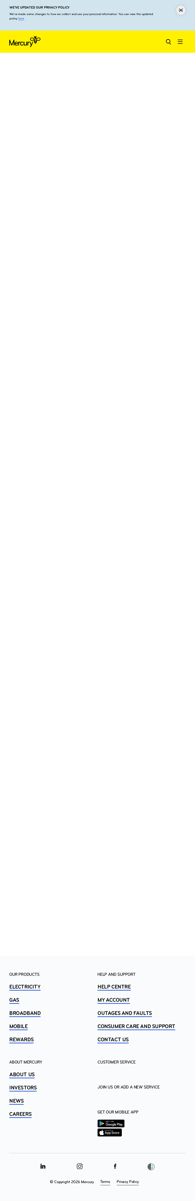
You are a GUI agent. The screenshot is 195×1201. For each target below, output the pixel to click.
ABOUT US (22, 1075)
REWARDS (21, 1040)
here (21, 18)
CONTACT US (113, 1040)
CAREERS (20, 1114)
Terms (105, 1182)
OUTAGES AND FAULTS (125, 1013)
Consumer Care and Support (136, 1026)
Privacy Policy (127, 1182)
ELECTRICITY (25, 987)
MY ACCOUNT (114, 1000)
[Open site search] (168, 41)
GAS (14, 1000)
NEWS (16, 1101)
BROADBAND (25, 1013)
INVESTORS (23, 1088)
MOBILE (18, 1026)
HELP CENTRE (114, 987)
